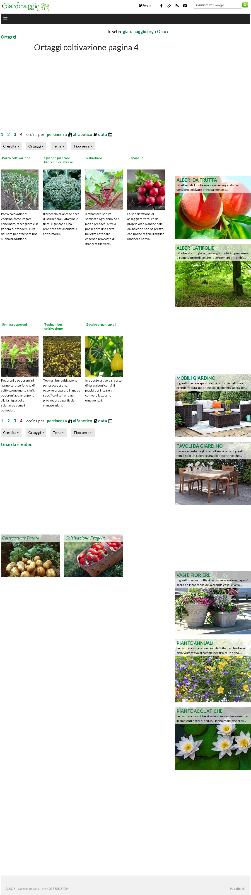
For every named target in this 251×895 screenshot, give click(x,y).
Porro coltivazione (16, 158)
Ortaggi (8, 36)
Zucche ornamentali (101, 324)
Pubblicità (237, 888)
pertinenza (57, 134)
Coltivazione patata (20, 538)
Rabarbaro (94, 158)
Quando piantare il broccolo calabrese (58, 160)
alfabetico (83, 134)
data (103, 134)
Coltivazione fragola (85, 538)
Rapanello (135, 158)
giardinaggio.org (138, 31)
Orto (161, 31)
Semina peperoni (14, 324)
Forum (145, 5)
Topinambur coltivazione (53, 326)
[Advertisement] (54, 31)
